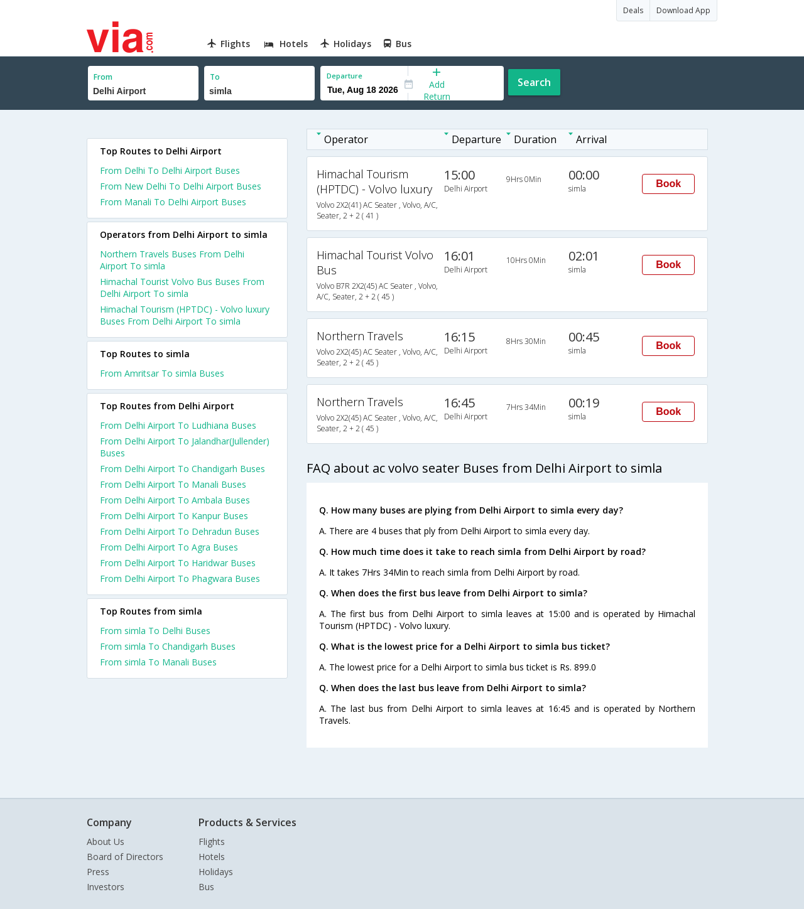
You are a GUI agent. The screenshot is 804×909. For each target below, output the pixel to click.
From (103, 77)
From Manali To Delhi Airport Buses (173, 202)
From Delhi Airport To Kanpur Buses (174, 516)
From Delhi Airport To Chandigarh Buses (182, 469)
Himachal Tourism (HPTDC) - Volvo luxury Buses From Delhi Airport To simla (184, 315)
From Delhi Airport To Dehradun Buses (179, 531)
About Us (105, 841)
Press (98, 872)
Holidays (215, 872)
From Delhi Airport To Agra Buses (169, 547)
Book (668, 183)
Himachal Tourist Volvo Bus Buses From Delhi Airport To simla (182, 287)
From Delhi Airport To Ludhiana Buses (178, 425)
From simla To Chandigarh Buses (168, 646)
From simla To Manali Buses (158, 662)
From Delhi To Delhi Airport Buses (170, 170)
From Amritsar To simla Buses (162, 373)
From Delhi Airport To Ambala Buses (175, 500)
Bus (206, 887)
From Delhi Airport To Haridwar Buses (178, 563)
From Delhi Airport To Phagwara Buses (180, 578)
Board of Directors (125, 857)
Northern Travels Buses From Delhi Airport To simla (172, 260)
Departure (344, 75)
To (215, 77)
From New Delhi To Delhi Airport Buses (180, 186)
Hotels (211, 857)
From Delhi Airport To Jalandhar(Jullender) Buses (184, 447)
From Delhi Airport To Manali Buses (173, 484)
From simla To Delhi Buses (155, 631)
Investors (105, 887)
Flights (211, 841)
